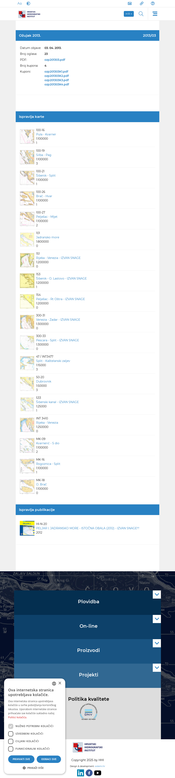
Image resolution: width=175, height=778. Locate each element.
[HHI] (30, 14)
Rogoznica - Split (48, 464)
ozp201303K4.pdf (56, 84)
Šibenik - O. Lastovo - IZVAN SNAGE (61, 278)
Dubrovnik (43, 381)
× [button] (59, 683)
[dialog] (34, 726)
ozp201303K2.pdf (56, 76)
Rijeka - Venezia (47, 422)
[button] (34, 768)
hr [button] (128, 13)
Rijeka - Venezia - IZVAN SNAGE (58, 258)
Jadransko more (47, 237)
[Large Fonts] (19, 3)
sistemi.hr (100, 766)
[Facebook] (88, 773)
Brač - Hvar (44, 196)
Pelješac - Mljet (47, 217)
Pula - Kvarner (46, 134)
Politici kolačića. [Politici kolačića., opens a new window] (17, 717)
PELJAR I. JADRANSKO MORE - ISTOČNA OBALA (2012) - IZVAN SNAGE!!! (87, 528)
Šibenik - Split (46, 175)
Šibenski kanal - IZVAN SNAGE (57, 402)
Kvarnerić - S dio (47, 443)
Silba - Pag (43, 155)
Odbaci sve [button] (48, 759)
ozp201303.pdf (54, 60)
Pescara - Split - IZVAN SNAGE (57, 340)
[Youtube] (97, 773)
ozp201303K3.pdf (56, 80)
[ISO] (87, 714)
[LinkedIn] (80, 773)
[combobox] (54, 684)
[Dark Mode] (27, 3)
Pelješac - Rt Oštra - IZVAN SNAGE (60, 299)
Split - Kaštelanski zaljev (53, 361)
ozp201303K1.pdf (56, 71)
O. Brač (41, 484)
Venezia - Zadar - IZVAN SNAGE (58, 320)
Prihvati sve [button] (21, 759)
